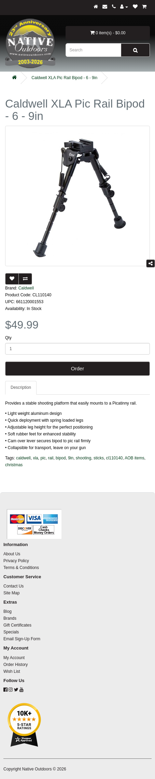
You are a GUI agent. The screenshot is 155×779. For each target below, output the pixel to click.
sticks (99, 458)
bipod (61, 458)
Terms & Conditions (21, 567)
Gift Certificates (17, 625)
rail (50, 458)
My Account (14, 657)
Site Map (11, 593)
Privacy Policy (16, 560)
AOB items (134, 458)
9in (70, 458)
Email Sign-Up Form (21, 638)
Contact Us (13, 586)
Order (77, 368)
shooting (83, 458)
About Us (11, 554)
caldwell (23, 458)
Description (21, 387)
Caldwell (26, 288)
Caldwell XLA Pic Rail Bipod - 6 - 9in (64, 77)
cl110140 (114, 458)
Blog (7, 611)
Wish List (11, 671)
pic (42, 458)
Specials (11, 632)
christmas (14, 464)
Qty (8, 337)
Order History (15, 664)
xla (35, 458)
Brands (9, 618)
